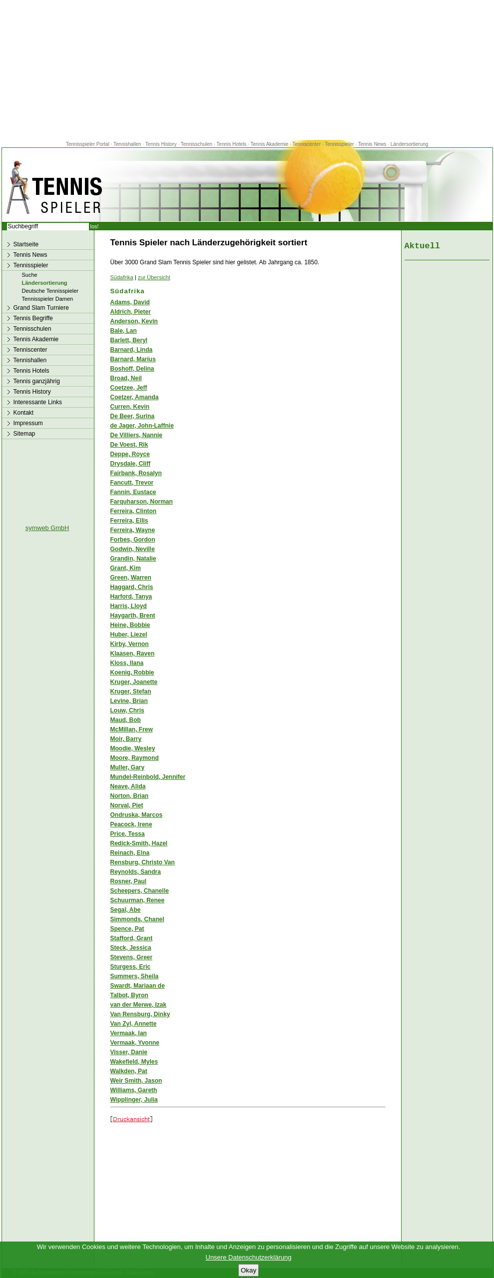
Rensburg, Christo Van (142, 862)
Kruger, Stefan (130, 691)
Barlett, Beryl (129, 340)
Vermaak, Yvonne (135, 1042)
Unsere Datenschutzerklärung (249, 1257)
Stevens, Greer (131, 957)
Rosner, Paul (128, 881)
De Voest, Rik (129, 444)
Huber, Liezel (128, 634)
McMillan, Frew (131, 729)
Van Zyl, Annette (133, 1023)
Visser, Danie (129, 1052)
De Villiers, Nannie (136, 435)
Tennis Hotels (232, 144)
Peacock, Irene (131, 824)
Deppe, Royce (130, 454)
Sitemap (24, 433)
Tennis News (372, 144)
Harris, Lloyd (128, 606)
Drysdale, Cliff (130, 463)
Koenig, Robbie (132, 672)
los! (94, 226)
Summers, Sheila (134, 976)
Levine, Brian (129, 700)
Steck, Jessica (130, 947)
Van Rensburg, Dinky (140, 1014)
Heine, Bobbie (130, 625)
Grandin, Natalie (133, 558)
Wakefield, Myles (134, 1061)
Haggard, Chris (131, 587)
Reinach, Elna (130, 852)
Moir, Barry (126, 738)
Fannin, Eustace (133, 492)
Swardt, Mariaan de (137, 985)
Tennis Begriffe (33, 318)
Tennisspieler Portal (87, 144)
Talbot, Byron (129, 995)
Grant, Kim (125, 568)
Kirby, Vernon (129, 643)
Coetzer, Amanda (134, 397)
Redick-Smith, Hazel (139, 843)
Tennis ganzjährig (36, 381)
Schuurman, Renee (137, 900)
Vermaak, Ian (128, 1033)
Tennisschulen (196, 144)
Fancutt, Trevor (132, 482)
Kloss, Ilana (127, 662)
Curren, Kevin (130, 406)
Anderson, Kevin (134, 321)
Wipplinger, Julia (134, 1099)
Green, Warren (130, 577)
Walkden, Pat (128, 1071)
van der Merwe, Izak (138, 1004)
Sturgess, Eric (130, 966)
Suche (29, 275)
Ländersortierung (410, 144)
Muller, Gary (127, 767)
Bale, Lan (123, 330)
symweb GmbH (47, 528)
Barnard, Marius (133, 359)
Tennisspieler (339, 144)
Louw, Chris (127, 710)
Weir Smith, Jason (136, 1080)
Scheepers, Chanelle (139, 890)
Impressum (28, 423)
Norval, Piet (126, 805)
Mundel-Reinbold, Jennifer (148, 776)
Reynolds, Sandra (135, 871)
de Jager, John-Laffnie (142, 425)
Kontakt (23, 412)
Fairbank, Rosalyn (136, 473)
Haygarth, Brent (132, 615)
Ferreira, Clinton (133, 511)
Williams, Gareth (133, 1090)
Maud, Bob (125, 719)
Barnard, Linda (131, 349)
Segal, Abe (125, 909)
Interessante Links (37, 402)
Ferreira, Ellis (129, 520)
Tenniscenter (306, 144)
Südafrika (121, 277)
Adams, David (130, 302)
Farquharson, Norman (141, 501)
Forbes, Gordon (132, 539)
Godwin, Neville (132, 549)
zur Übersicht (154, 277)
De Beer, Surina (132, 416)
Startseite (26, 244)
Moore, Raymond (134, 757)
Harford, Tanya (131, 596)
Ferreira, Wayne (132, 530)
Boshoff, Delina (132, 368)
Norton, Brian (129, 795)
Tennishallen (127, 144)
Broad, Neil (126, 378)
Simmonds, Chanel (137, 919)
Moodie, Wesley (132, 748)
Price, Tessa (127, 833)
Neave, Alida (128, 786)
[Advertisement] (247, 70)
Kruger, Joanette (134, 681)
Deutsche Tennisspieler (50, 291)
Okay (248, 1270)
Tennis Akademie (270, 144)
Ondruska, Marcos (136, 814)
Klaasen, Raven (132, 653)
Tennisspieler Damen (47, 299)
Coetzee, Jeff (128, 387)
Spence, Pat (127, 928)
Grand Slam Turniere (41, 307)
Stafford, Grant (131, 938)
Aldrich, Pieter (130, 311)
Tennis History (161, 144)
